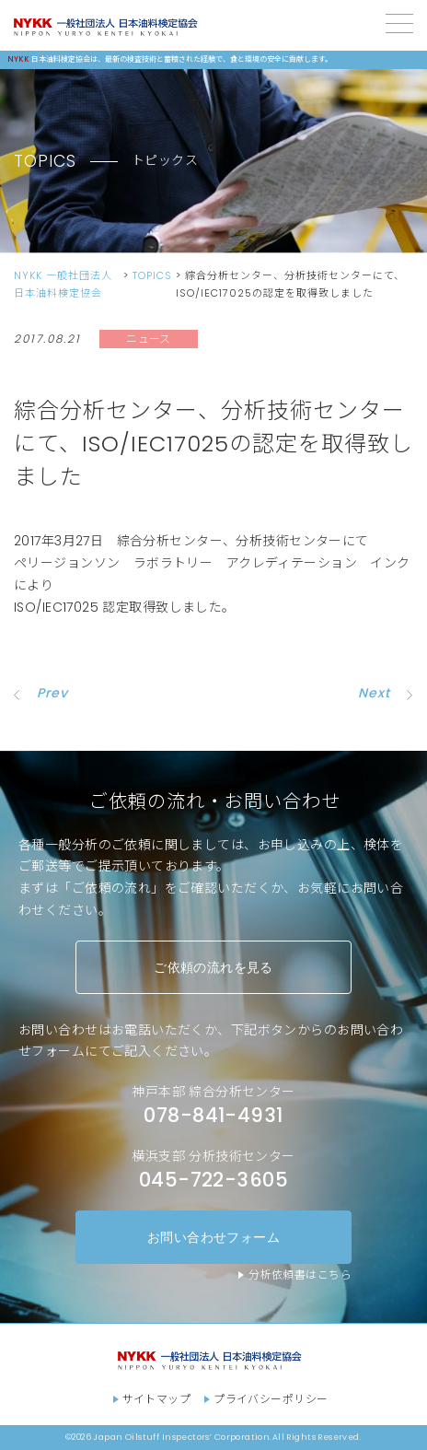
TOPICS (152, 275)
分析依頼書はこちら (300, 1274)
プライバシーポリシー (271, 1399)
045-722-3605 (213, 1179)
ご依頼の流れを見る (213, 967)
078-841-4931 (213, 1115)
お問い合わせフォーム (213, 1237)
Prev (52, 693)
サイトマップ (156, 1399)
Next (374, 693)
